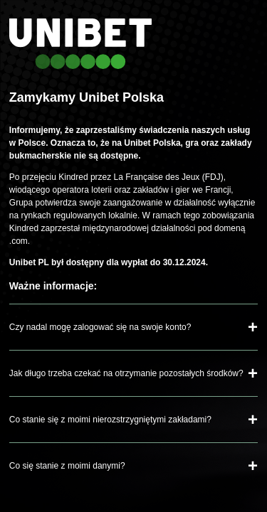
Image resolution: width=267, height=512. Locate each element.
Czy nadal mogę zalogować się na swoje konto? (100, 327)
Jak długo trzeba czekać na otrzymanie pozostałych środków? (126, 373)
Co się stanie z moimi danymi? (67, 466)
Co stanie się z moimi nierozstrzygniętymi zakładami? (110, 420)
